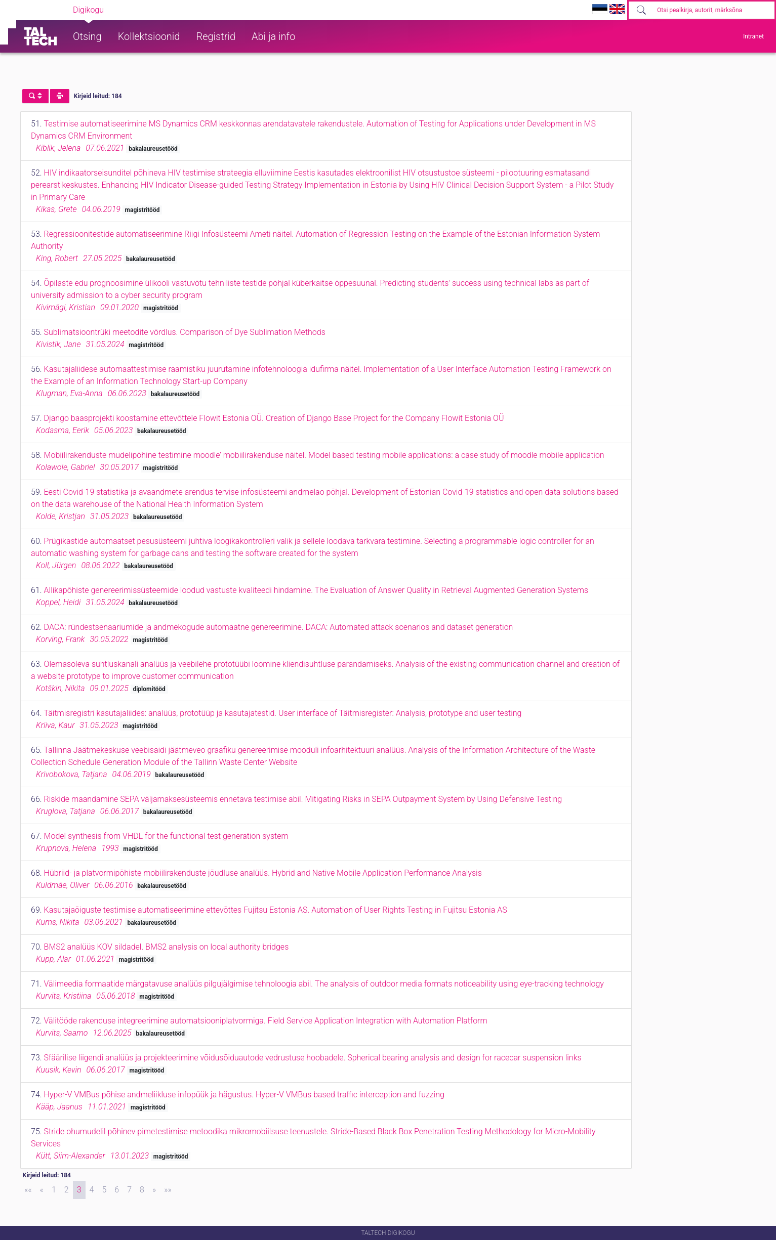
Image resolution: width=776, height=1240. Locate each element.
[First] (28, 1190)
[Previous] (42, 1190)
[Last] (168, 1190)
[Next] (154, 1190)
